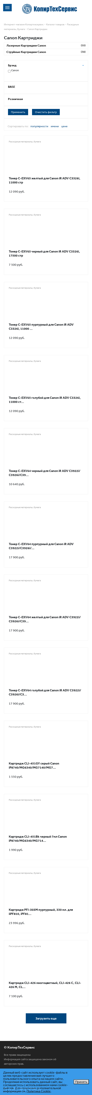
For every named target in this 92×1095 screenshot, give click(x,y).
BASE (11, 87)
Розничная (15, 99)
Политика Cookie (39, 1091)
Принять (81, 1082)
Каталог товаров (55, 24)
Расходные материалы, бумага (25, 141)
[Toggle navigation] (7, 7)
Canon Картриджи (37, 29)
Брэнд (12, 65)
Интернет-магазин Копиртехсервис (24, 24)
